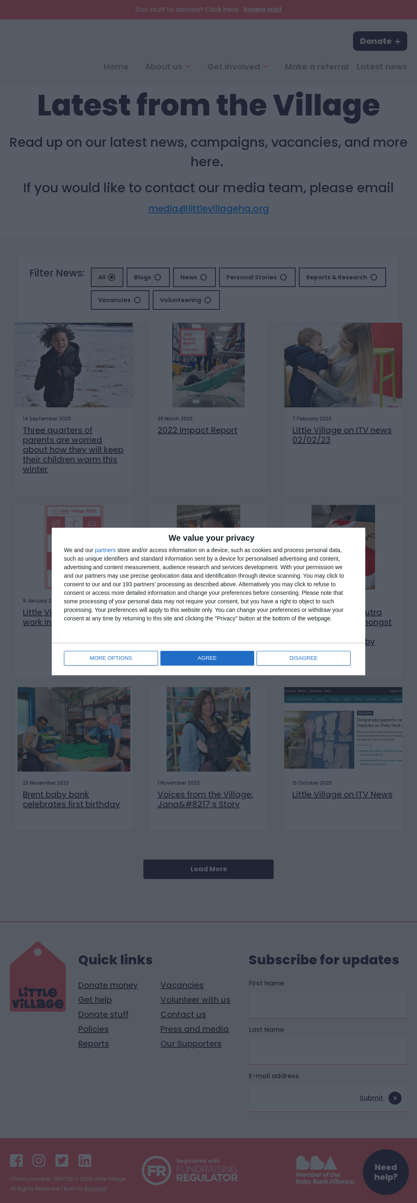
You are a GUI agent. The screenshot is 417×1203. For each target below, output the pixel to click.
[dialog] (208, 601)
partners (105, 550)
